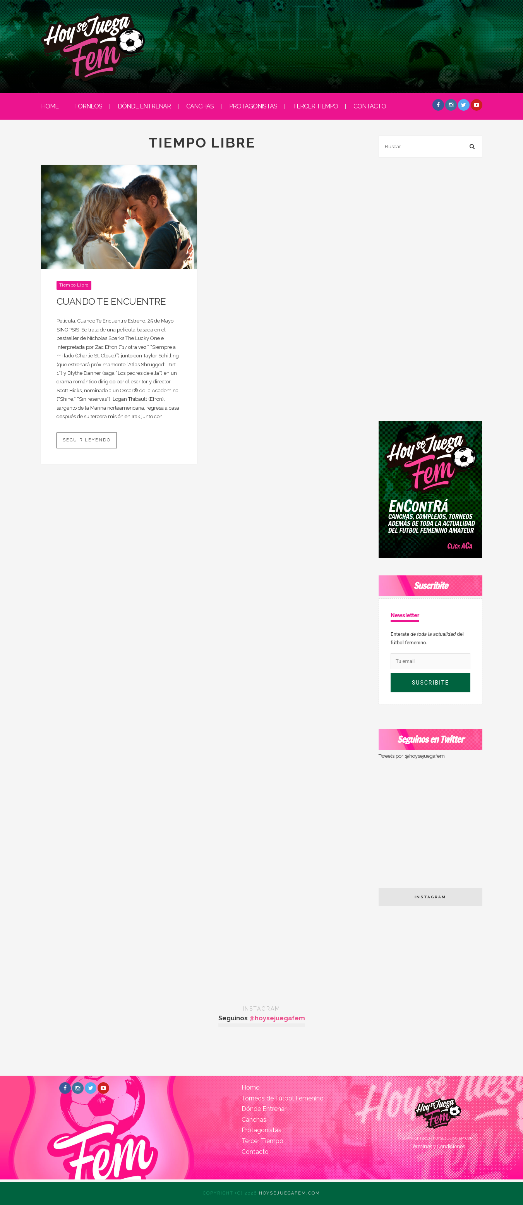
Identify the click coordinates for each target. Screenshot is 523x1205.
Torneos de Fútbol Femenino (283, 1098)
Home (250, 1087)
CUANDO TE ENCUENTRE (111, 301)
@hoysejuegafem (277, 1018)
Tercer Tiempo (315, 106)
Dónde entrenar (144, 106)
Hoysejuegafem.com (289, 1193)
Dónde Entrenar (264, 1108)
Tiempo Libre (74, 285)
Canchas (200, 106)
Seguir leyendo (87, 440)
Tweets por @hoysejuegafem (412, 756)
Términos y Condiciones (438, 1146)
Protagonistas (253, 106)
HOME (49, 106)
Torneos (88, 106)
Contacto (369, 106)
